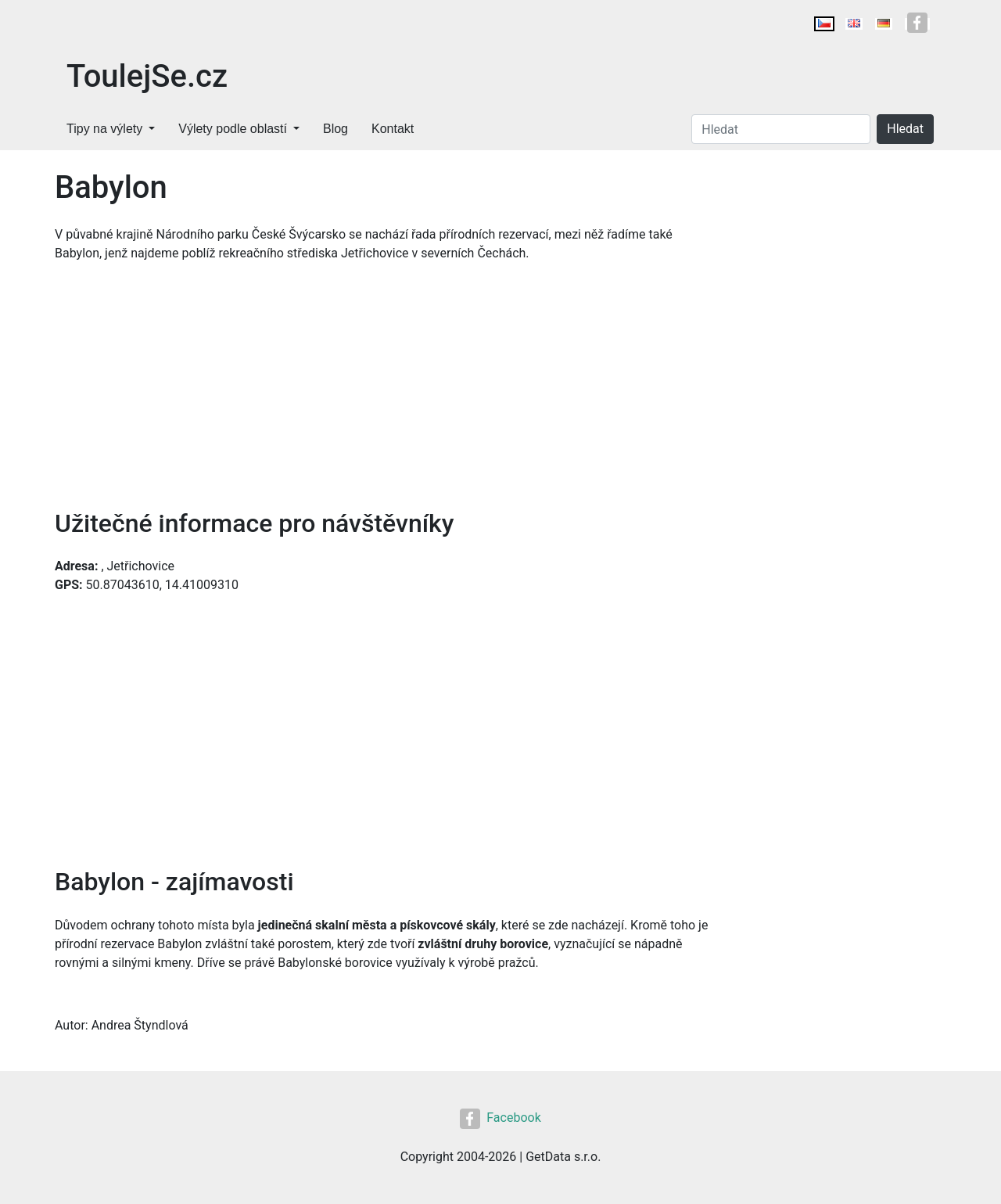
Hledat (905, 128)
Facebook (500, 1117)
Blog (335, 128)
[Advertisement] (383, 391)
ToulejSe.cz (147, 76)
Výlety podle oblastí (232, 128)
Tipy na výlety (104, 128)
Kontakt (392, 128)
